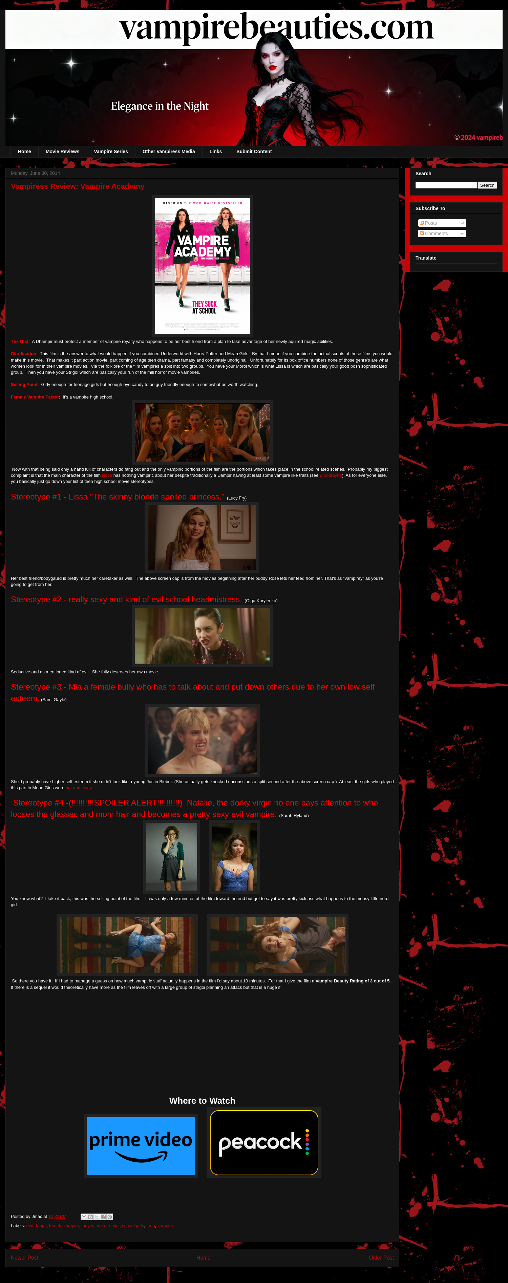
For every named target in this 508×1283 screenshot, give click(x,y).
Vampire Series (111, 151)
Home (24, 151)
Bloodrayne (331, 475)
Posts (428, 223)
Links (216, 151)
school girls (133, 1225)
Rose (107, 475)
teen (150, 1225)
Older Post (381, 1258)
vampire (165, 1225)
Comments (434, 233)
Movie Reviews (63, 151)
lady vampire (94, 1225)
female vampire (64, 1225)
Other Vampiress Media (169, 151)
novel (114, 1225)
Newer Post (24, 1258)
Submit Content (254, 151)
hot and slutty (77, 787)
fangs (41, 1225)
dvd (30, 1225)
